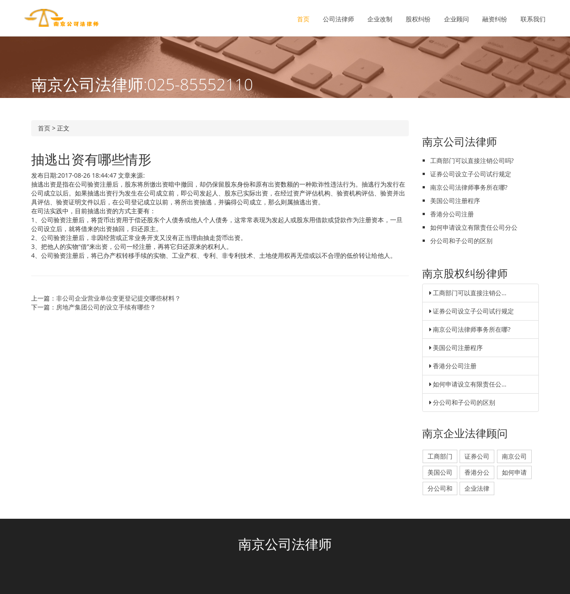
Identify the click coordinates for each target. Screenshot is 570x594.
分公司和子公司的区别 (461, 240)
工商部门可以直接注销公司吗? (472, 160)
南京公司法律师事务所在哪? (469, 187)
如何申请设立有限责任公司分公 (473, 227)
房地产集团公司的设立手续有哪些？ (106, 307)
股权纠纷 (418, 19)
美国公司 (440, 472)
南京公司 (514, 456)
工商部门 (440, 456)
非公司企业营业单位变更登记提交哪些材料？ (118, 298)
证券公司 (476, 456)
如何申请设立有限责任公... (469, 384)
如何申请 (514, 472)
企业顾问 (456, 19)
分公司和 (440, 488)
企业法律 (476, 488)
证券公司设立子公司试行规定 (470, 174)
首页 (303, 19)
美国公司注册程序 (455, 200)
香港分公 (476, 472)
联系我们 (533, 19)
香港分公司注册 (452, 214)
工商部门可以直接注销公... (469, 293)
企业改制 (379, 19)
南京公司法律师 (285, 544)
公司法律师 (338, 19)
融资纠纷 (494, 19)
